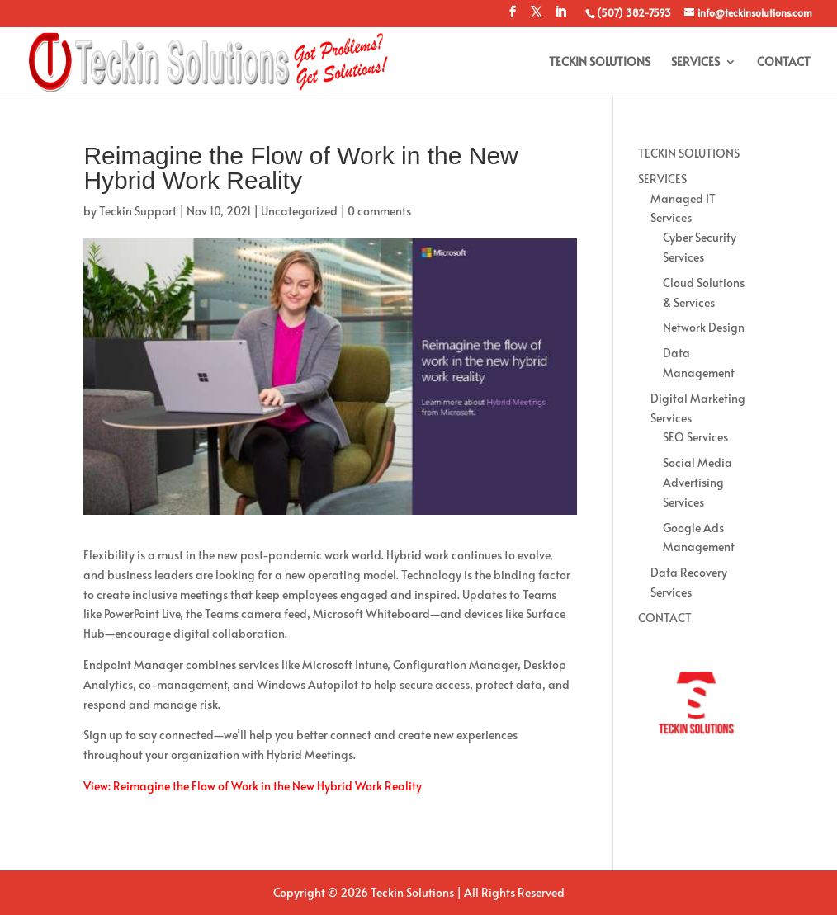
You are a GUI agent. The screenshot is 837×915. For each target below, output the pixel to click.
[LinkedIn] (560, 16)
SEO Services (695, 437)
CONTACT (784, 62)
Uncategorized (299, 211)
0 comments (379, 211)
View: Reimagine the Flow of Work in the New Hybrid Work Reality (252, 786)
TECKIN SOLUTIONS (599, 62)
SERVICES (695, 62)
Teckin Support (138, 211)
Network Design (704, 327)
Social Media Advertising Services (697, 482)
